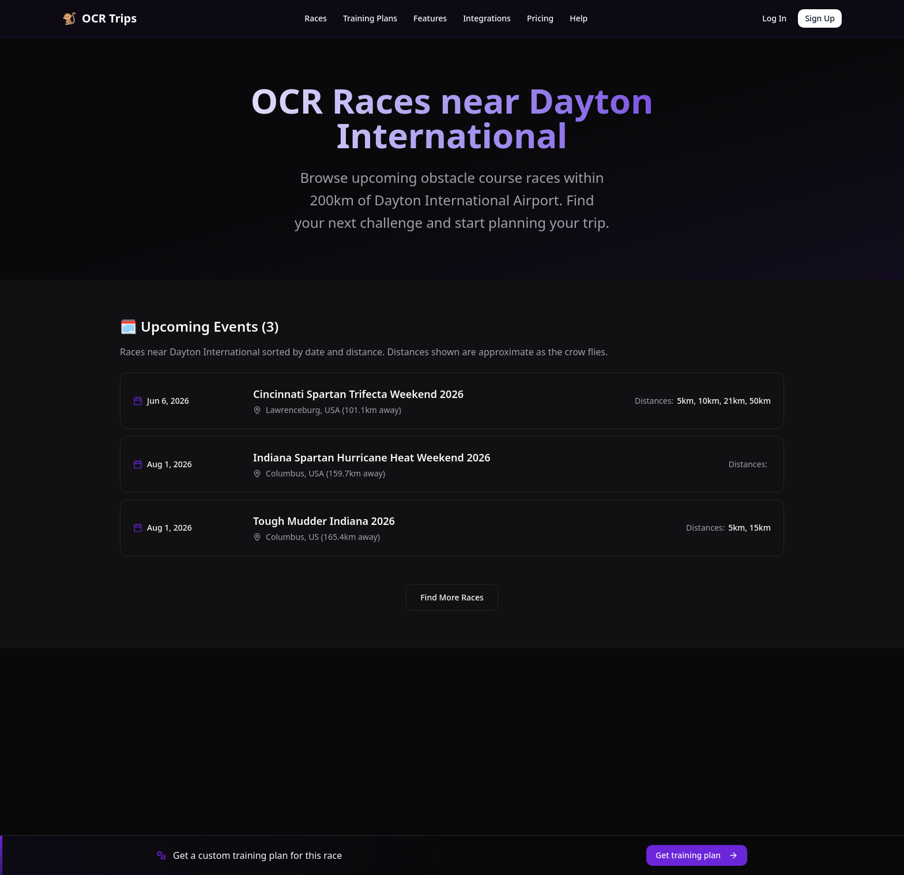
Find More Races (452, 603)
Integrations (487, 18)
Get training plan (697, 855)
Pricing (540, 18)
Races (315, 18)
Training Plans (370, 18)
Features (430, 18)
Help (578, 18)
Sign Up (820, 18)
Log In (774, 18)
